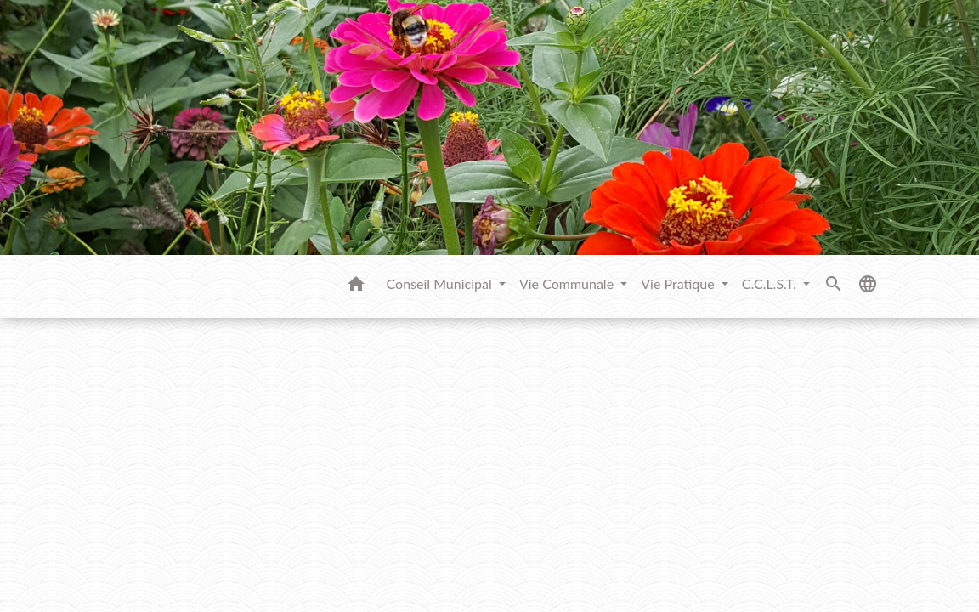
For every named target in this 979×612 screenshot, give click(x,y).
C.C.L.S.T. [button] (771, 283)
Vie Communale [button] (568, 283)
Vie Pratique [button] (679, 283)
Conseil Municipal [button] (441, 283)
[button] (356, 286)
